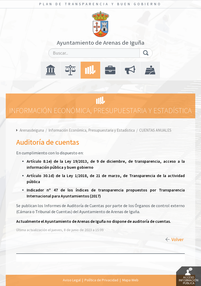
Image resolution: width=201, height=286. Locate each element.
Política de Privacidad (101, 280)
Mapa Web (130, 280)
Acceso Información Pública (188, 276)
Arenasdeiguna (32, 130)
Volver (177, 239)
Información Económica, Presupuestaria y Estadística (92, 130)
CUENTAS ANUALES (155, 130)
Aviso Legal (72, 280)
